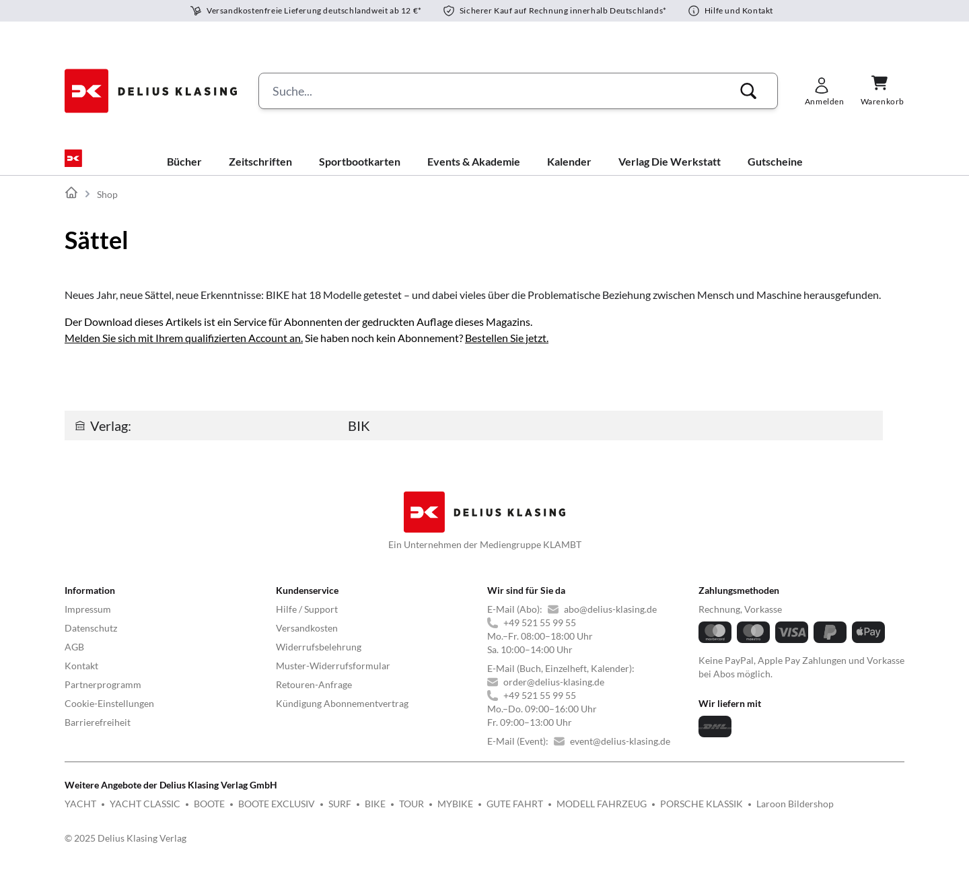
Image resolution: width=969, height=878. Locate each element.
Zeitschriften (260, 172)
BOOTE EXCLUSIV (276, 814)
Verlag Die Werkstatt (669, 172)
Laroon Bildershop (795, 814)
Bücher (184, 172)
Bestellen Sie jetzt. (506, 348)
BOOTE (209, 814)
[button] (748, 91)
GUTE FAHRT (515, 814)
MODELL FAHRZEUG (602, 814)
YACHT (80, 814)
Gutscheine (775, 172)
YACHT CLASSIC (145, 814)
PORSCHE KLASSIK (701, 814)
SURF (339, 814)
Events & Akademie (473, 172)
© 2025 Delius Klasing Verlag (125, 848)
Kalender (569, 172)
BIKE (375, 814)
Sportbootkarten (359, 172)
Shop (107, 205)
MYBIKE (455, 814)
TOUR (411, 814)
